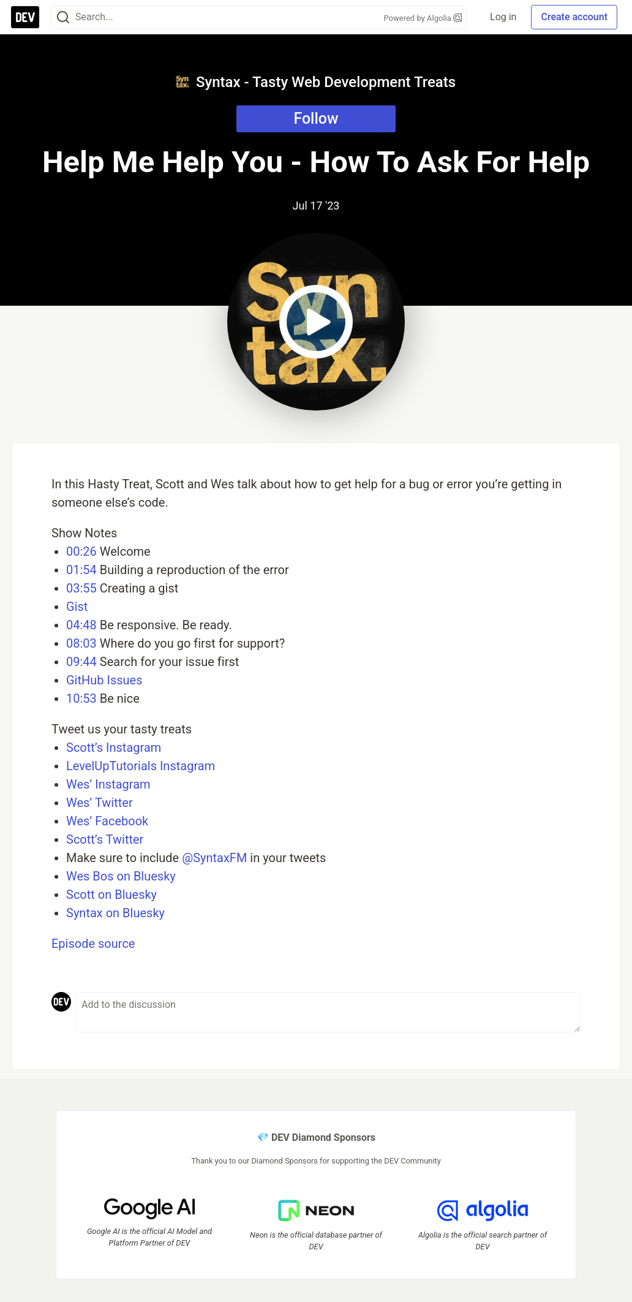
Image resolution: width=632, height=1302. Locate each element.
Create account (574, 17)
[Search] (63, 17)
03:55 (81, 588)
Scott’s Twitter (104, 839)
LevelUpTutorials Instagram (140, 766)
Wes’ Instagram (108, 784)
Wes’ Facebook (107, 821)
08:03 (81, 643)
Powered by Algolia (422, 18)
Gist (77, 606)
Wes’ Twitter (99, 802)
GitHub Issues (104, 680)
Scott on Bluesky (111, 894)
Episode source (93, 943)
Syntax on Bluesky (115, 913)
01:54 (81, 569)
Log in (503, 17)
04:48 (81, 625)
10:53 (81, 698)
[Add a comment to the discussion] (328, 1012)
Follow (315, 118)
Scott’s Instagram (113, 747)
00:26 (81, 551)
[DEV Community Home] (25, 17)
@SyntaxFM (214, 857)
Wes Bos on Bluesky (121, 876)
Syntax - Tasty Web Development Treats (315, 82)
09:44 (81, 661)
